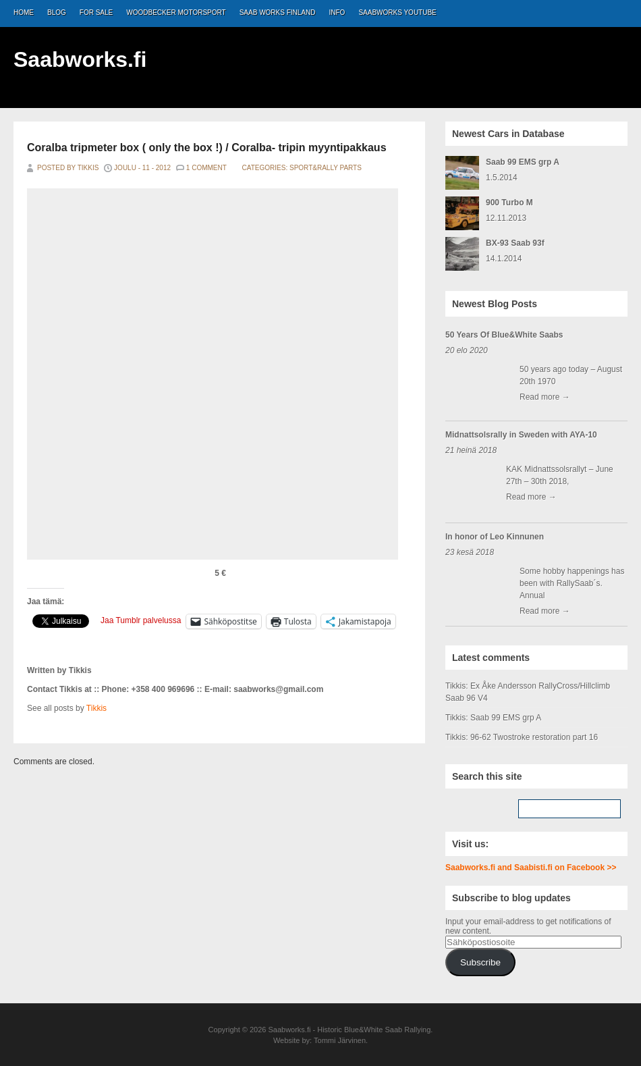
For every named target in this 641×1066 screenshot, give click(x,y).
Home (23, 12)
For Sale (96, 12)
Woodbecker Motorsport (175, 12)
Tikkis (96, 708)
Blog (56, 12)
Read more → (545, 397)
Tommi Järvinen (340, 1040)
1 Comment (206, 167)
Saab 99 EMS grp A (522, 162)
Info (337, 12)
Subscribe (480, 962)
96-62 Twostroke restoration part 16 (534, 737)
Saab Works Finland (278, 12)
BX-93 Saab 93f (515, 243)
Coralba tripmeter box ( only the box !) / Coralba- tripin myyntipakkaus (207, 147)
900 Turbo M (509, 202)
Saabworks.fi (79, 59)
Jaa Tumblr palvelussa (141, 620)
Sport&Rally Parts (325, 167)
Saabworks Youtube (397, 12)
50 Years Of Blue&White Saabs (504, 335)
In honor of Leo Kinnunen (494, 536)
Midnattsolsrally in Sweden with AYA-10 (521, 434)
